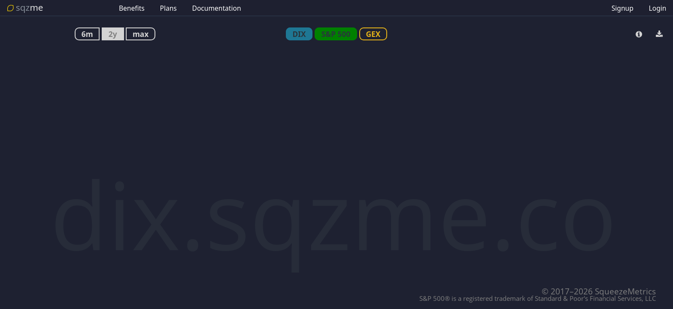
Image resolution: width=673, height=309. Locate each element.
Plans (168, 8)
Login (658, 8)
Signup (623, 8)
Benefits (132, 8)
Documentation (216, 8)
